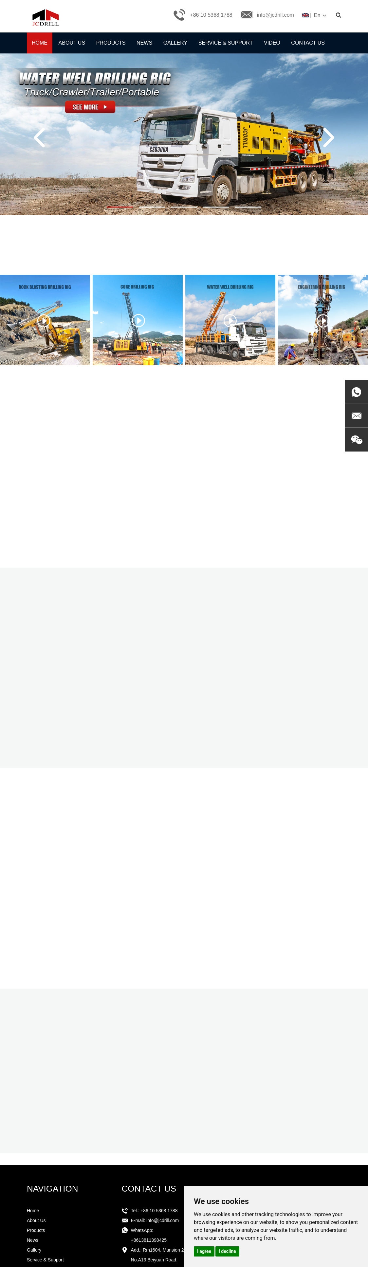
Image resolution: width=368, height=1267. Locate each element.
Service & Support (225, 43)
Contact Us (308, 43)
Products (111, 43)
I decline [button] (227, 1251)
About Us (72, 43)
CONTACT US (149, 1189)
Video (272, 43)
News (144, 43)
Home (39, 43)
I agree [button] (204, 1251)
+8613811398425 (149, 1240)
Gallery (175, 43)
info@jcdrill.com (275, 15)
